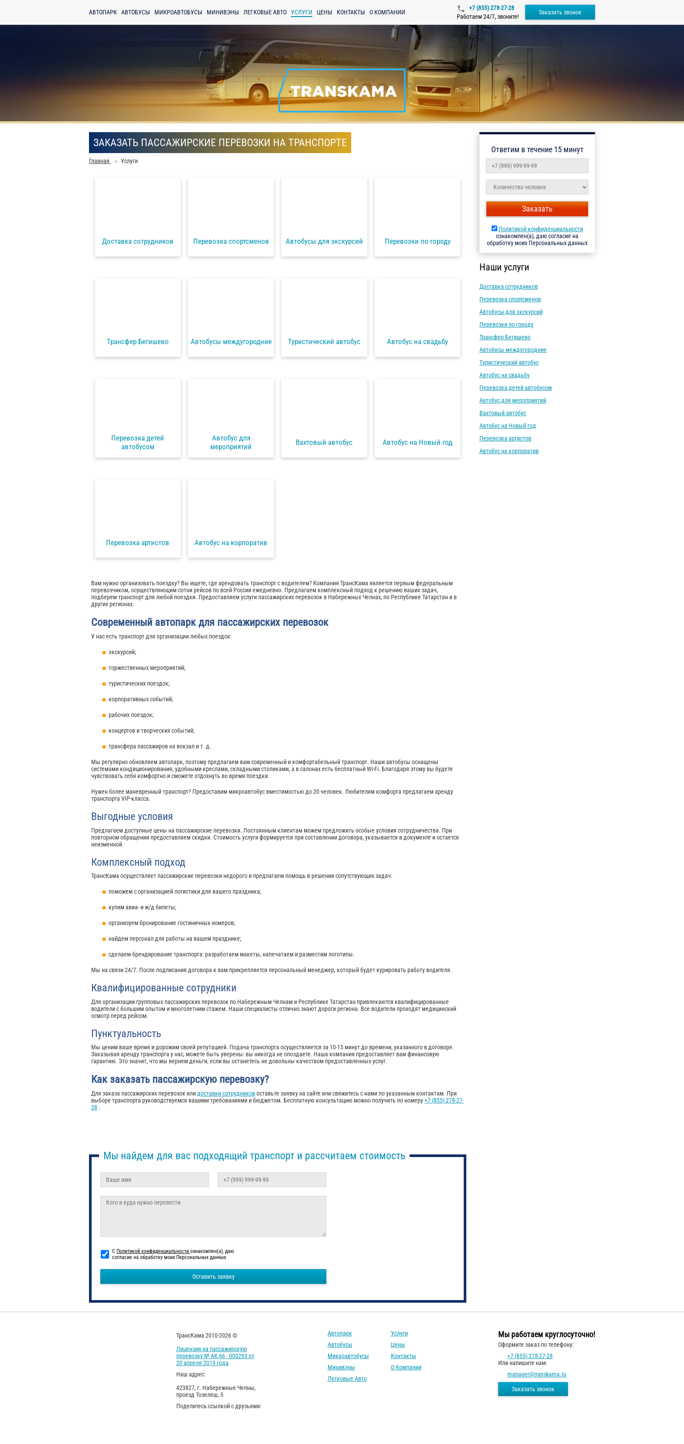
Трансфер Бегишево (504, 337)
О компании (387, 12)
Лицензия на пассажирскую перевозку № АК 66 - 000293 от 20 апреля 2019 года (215, 1355)
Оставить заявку (213, 1276)
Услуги (399, 1333)
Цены (324, 12)
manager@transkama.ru (536, 1374)
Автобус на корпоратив (509, 450)
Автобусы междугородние (513, 349)
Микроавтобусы (178, 12)
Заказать (537, 208)
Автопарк (103, 12)
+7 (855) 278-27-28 (491, 7)
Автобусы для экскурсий (511, 311)
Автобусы (135, 12)
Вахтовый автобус (502, 413)
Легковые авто (265, 12)
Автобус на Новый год (507, 425)
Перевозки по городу (506, 324)
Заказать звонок (560, 12)
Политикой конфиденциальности (541, 228)
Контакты (351, 12)
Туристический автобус (509, 362)
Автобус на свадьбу (504, 375)
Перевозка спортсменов (510, 299)
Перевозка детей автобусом (515, 387)
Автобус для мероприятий (512, 400)
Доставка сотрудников (508, 286)
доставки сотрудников (226, 1093)
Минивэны (223, 12)
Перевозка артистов (505, 438)
